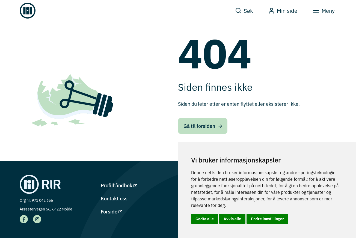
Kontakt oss (114, 198)
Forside (111, 211)
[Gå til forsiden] (27, 11)
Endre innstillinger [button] (267, 218)
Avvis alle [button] (232, 218)
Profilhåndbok (119, 185)
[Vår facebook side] (24, 219)
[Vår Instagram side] (37, 219)
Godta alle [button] (204, 218)
